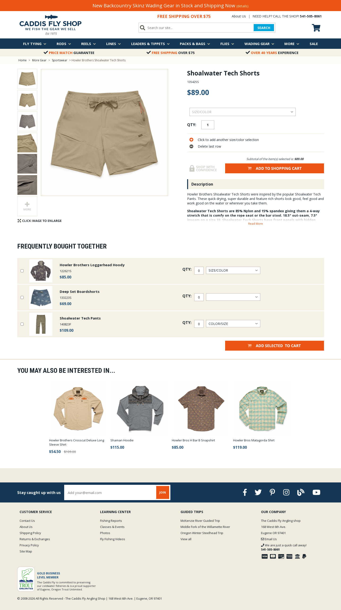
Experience (272, 52)
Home (22, 60)
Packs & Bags (195, 43)
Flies (227, 43)
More (291, 43)
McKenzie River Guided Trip (200, 521)
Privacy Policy (29, 545)
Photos (105, 533)
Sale (314, 43)
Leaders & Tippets (150, 43)
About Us (239, 16)
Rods (64, 43)
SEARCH (263, 27)
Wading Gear (259, 43)
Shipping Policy (30, 533)
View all (186, 539)
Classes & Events (112, 527)
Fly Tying (34, 43)
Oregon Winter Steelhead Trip (202, 533)
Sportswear (60, 60)
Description (202, 184)
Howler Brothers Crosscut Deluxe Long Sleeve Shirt (76, 442)
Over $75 (171, 52)
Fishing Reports (111, 521)
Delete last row (209, 146)
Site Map (26, 551)
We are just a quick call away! (284, 547)
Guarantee (69, 52)
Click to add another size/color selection (228, 139)
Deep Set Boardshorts (80, 291)
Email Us (269, 539)
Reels (88, 43)
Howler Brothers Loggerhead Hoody (92, 264)
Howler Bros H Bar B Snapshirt (193, 440)
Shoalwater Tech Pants (80, 318)
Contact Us (27, 521)
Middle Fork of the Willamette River (205, 527)
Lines (113, 43)
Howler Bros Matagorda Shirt (253, 440)
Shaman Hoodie (122, 440)
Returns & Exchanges (35, 539)
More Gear (39, 60)
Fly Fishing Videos (112, 539)
